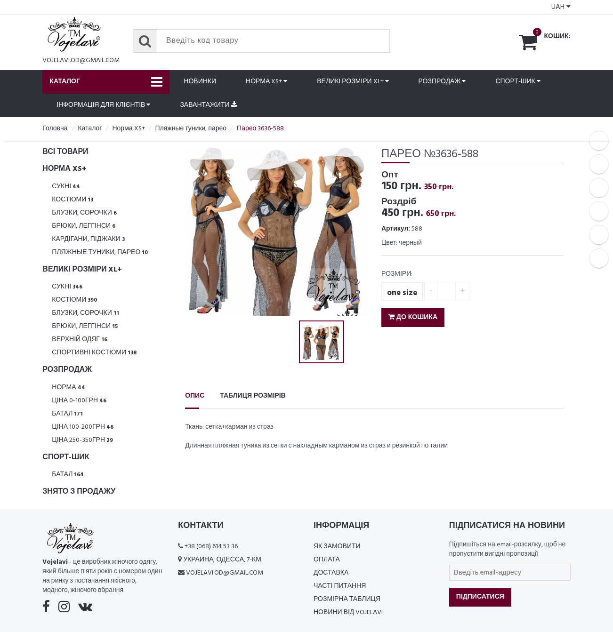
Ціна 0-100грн (79, 400)
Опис (194, 396)
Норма (68, 387)
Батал (67, 413)
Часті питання (340, 586)
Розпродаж (442, 81)
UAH (561, 7)
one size (402, 293)
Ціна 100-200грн (82, 427)
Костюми (72, 199)
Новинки (200, 81)
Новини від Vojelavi (348, 612)
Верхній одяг (79, 339)
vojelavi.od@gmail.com (81, 60)
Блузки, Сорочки (84, 213)
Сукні (66, 186)
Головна (54, 128)
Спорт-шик (517, 81)
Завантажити (208, 105)
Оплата (327, 559)
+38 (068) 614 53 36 (211, 546)
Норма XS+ (266, 81)
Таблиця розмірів (252, 396)
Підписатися (480, 597)
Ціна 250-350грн (82, 440)
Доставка (331, 573)
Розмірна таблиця (347, 599)
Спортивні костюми (94, 352)
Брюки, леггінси (83, 226)
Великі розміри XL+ (352, 81)
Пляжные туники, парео (100, 252)
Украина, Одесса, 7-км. (222, 559)
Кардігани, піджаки (88, 239)
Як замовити (337, 546)
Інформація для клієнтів (103, 105)
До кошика (412, 317)
